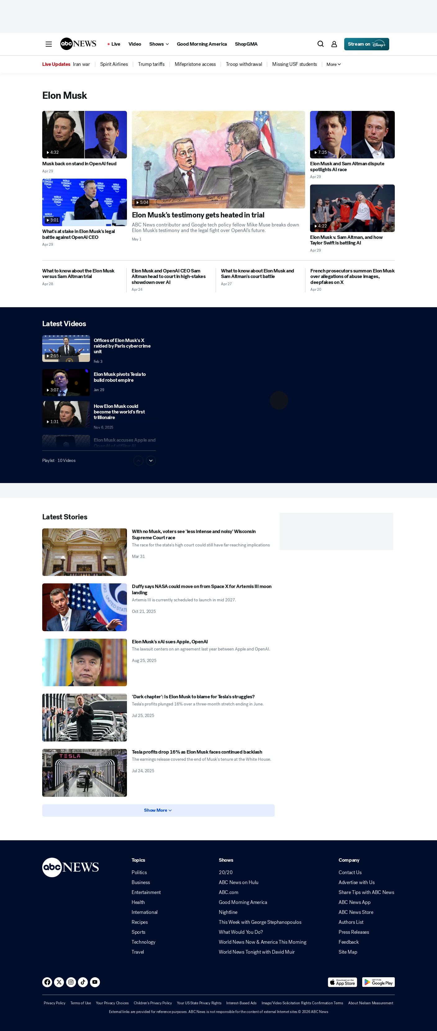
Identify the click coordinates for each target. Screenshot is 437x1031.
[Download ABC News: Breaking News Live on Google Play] (378, 982)
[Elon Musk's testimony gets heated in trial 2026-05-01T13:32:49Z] (218, 159)
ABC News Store (356, 912)
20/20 (225, 872)
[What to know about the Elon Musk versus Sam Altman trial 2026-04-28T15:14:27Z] (81, 274)
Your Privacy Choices (112, 1003)
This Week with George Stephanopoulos (260, 922)
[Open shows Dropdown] (159, 44)
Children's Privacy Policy (153, 1003)
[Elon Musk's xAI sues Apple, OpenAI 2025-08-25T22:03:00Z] (84, 663)
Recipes (140, 922)
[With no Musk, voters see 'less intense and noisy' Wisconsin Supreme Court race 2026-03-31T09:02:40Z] (84, 552)
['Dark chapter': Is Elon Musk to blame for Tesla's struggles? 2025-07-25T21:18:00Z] (84, 717)
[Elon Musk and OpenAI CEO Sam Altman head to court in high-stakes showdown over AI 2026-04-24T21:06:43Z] (171, 276)
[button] (48, 44)
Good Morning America (243, 902)
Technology (143, 942)
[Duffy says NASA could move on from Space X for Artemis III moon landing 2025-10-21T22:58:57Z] (84, 607)
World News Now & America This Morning (262, 942)
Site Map (348, 952)
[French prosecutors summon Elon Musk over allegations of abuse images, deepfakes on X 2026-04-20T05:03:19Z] (352, 276)
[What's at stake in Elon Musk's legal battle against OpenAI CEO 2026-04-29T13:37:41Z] (84, 202)
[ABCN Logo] (78, 44)
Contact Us (350, 872)
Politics (139, 872)
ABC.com (228, 892)
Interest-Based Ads (241, 1003)
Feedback (348, 942)
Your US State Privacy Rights (199, 1003)
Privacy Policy (54, 1003)
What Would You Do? (241, 932)
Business (141, 882)
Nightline (228, 912)
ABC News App (354, 902)
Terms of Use (80, 1003)
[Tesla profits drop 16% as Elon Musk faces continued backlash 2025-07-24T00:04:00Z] (84, 773)
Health (138, 902)
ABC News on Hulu (239, 882)
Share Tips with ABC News (366, 892)
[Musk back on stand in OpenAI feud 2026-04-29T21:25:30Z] (84, 134)
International (145, 912)
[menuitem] (81, 64)
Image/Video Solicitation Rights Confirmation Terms (302, 1003)
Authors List (351, 922)
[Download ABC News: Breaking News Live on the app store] (343, 982)
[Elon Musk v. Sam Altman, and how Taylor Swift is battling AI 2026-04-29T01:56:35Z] (352, 208)
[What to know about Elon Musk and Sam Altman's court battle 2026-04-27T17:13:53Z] (260, 274)
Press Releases (354, 932)
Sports (138, 932)
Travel (138, 952)
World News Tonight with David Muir (257, 952)
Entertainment (146, 892)
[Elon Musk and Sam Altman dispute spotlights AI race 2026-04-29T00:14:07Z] (352, 134)
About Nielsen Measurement (370, 1003)
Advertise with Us (357, 882)
